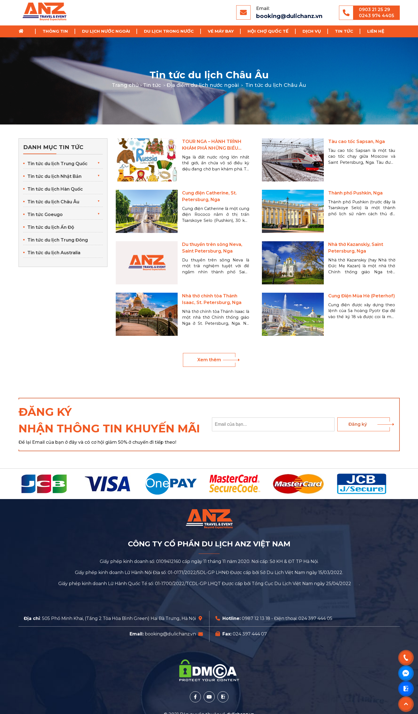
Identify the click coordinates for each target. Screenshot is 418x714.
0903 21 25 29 (374, 9)
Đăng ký (357, 424)
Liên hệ (375, 31)
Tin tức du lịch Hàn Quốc (55, 189)
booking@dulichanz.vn (289, 16)
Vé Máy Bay (221, 31)
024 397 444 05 (315, 618)
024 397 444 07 (250, 634)
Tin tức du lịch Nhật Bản (54, 176)
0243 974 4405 (376, 15)
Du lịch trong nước (169, 31)
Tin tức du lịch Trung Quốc (57, 163)
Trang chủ (23, 31)
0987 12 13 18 (256, 618)
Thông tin (55, 31)
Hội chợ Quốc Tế (268, 31)
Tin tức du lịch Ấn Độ (50, 227)
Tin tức (344, 31)
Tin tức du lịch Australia (53, 252)
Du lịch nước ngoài (106, 31)
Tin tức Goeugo (45, 214)
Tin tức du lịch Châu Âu (53, 201)
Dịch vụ (312, 31)
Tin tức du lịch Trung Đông (57, 240)
